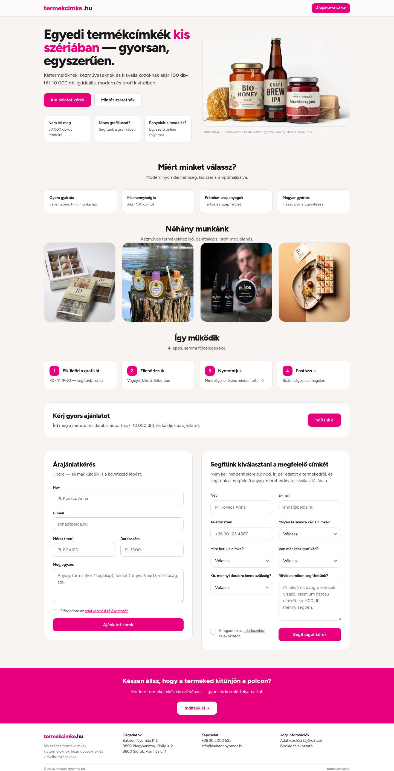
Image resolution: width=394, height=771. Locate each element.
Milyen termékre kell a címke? (304, 522)
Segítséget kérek (310, 634)
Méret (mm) (63, 539)
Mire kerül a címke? (227, 549)
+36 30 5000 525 (216, 740)
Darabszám (130, 539)
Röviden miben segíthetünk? (303, 575)
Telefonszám (221, 522)
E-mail (58, 513)
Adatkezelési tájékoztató (301, 740)
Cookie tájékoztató (296, 746)
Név (56, 487)
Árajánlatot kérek (331, 8)
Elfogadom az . (94, 611)
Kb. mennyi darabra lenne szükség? (240, 575)
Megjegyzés (63, 564)
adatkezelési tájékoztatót (106, 611)
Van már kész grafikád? (298, 549)
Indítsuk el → (197, 708)
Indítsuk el (324, 420)
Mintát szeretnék (118, 99)
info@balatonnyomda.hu (222, 746)
